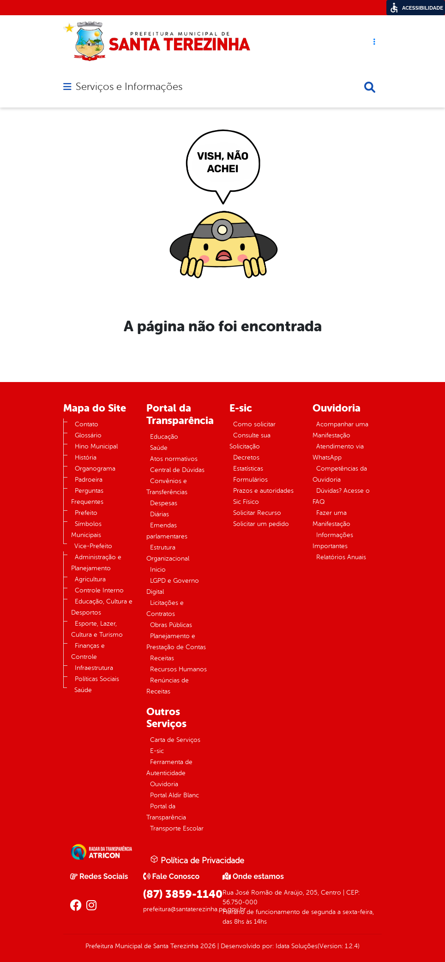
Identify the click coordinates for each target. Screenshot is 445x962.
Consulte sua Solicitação (250, 441)
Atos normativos (174, 458)
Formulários (250, 479)
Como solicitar (254, 424)
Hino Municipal (96, 446)
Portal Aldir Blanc (174, 795)
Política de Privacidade (197, 860)
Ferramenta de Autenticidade (169, 768)
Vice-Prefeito (93, 546)
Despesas (163, 503)
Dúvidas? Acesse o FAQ (341, 496)
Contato (86, 424)
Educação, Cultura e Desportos (101, 607)
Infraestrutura (94, 667)
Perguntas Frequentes (87, 496)
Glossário (88, 435)
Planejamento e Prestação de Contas (176, 642)
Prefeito (86, 512)
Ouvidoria (164, 784)
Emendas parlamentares (166, 531)
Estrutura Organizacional (167, 553)
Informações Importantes (333, 541)
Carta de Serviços (175, 739)
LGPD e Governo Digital (172, 586)
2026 (207, 946)
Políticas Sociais (97, 678)
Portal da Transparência (166, 812)
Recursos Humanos (178, 669)
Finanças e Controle (88, 651)
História (85, 457)
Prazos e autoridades (263, 490)
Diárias (159, 514)
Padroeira (88, 479)
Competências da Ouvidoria (340, 474)
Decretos (246, 457)
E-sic (157, 750)
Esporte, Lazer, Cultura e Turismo (97, 629)
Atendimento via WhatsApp (338, 452)
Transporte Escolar (177, 828)
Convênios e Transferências (166, 487)
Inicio (158, 569)
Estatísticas (248, 468)
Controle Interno (99, 590)
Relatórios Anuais (341, 557)
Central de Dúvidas (177, 469)
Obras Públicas (171, 624)
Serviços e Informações (129, 86)
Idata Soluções (297, 946)
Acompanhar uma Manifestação (340, 430)
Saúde (83, 690)
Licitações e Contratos (165, 608)
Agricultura (90, 579)
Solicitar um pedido (261, 523)
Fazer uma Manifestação (331, 518)
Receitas (162, 658)
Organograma (95, 468)
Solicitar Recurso (257, 512)
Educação (164, 436)
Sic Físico (246, 501)
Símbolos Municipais (86, 529)
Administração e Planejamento (96, 563)
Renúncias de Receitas (167, 686)
